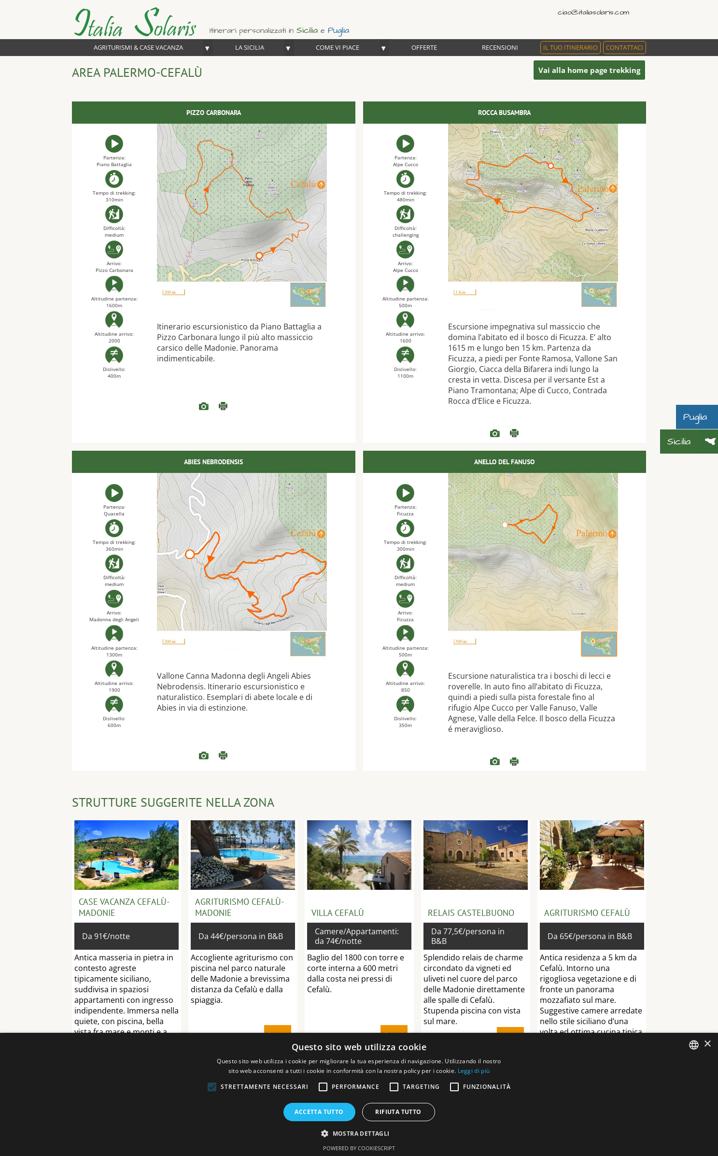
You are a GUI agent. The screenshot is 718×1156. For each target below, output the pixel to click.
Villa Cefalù (337, 912)
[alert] (359, 1094)
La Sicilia (249, 47)
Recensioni (500, 47)
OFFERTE (424, 47)
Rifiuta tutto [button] (398, 1112)
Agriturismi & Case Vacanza (138, 47)
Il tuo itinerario (570, 47)
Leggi (223, 406)
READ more (204, 406)
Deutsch (639, 11)
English (625, 11)
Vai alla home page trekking (589, 70)
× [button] (707, 1044)
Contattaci (624, 47)
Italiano (611, 11)
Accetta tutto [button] (319, 1112)
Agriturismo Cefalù (587, 912)
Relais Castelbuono (471, 912)
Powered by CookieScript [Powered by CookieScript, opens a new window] (359, 1148)
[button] (358, 1133)
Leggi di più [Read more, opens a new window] (474, 1071)
